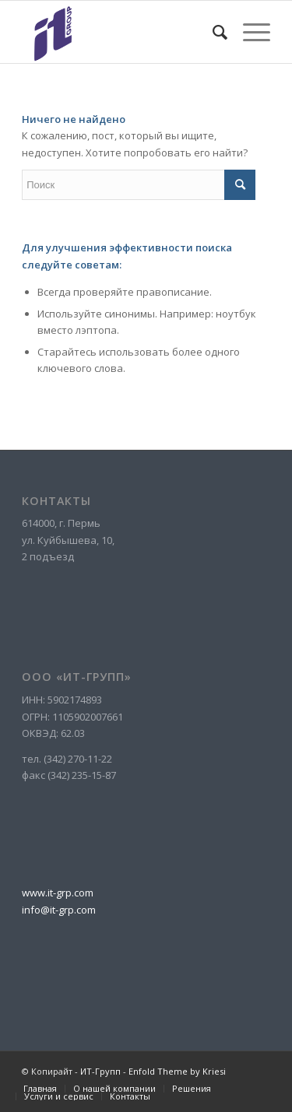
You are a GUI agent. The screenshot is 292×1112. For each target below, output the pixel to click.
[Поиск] (212, 32)
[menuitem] (212, 32)
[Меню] (248, 32)
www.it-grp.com (57, 893)
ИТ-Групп (100, 1071)
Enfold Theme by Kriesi (177, 1071)
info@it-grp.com (59, 910)
